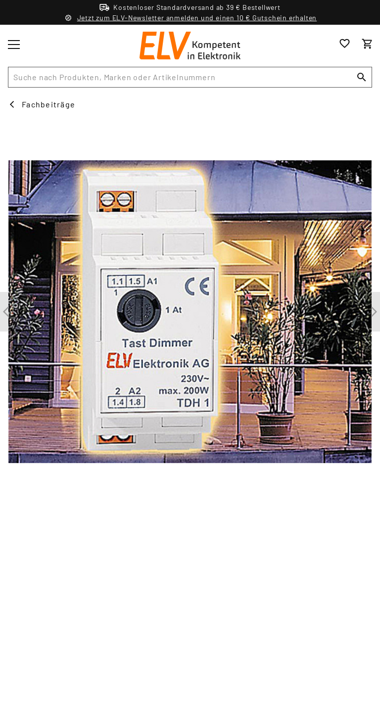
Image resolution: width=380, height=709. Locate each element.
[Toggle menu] (14, 44)
